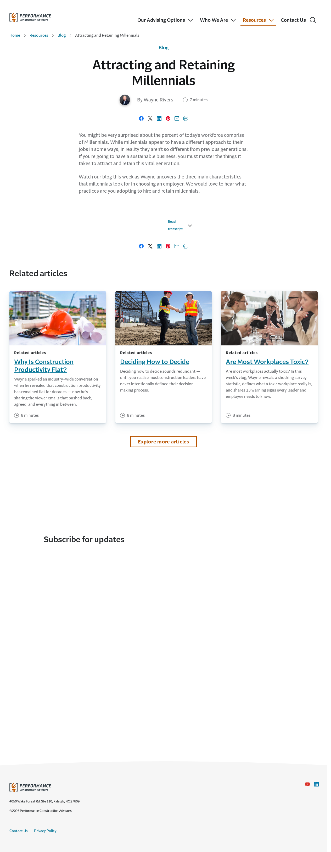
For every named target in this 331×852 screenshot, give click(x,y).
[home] (30, 16)
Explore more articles (163, 563)
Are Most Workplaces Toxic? (267, 484)
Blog (62, 35)
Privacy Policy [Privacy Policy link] (45, 831)
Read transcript (62, 350)
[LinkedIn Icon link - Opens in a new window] (316, 784)
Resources (39, 35)
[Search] (313, 20)
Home (14, 35)
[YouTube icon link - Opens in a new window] (307, 784)
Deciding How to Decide (154, 484)
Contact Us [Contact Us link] (18, 831)
